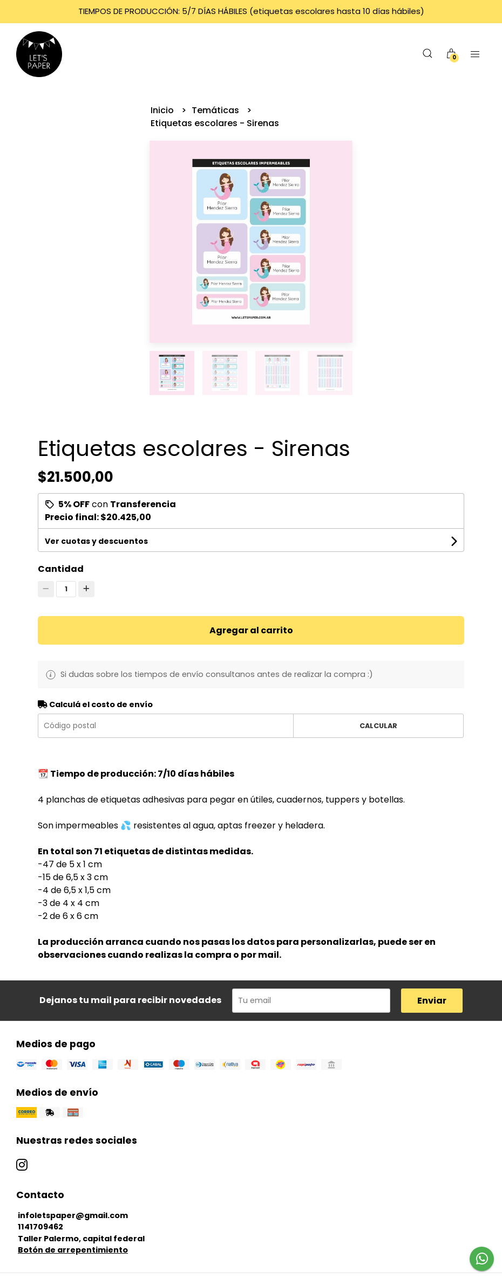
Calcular (378, 725)
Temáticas (216, 110)
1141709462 (40, 1226)
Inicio (163, 110)
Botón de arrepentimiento (73, 1250)
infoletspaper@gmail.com (73, 1215)
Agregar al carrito (251, 630)
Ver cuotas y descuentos (96, 541)
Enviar (431, 1000)
